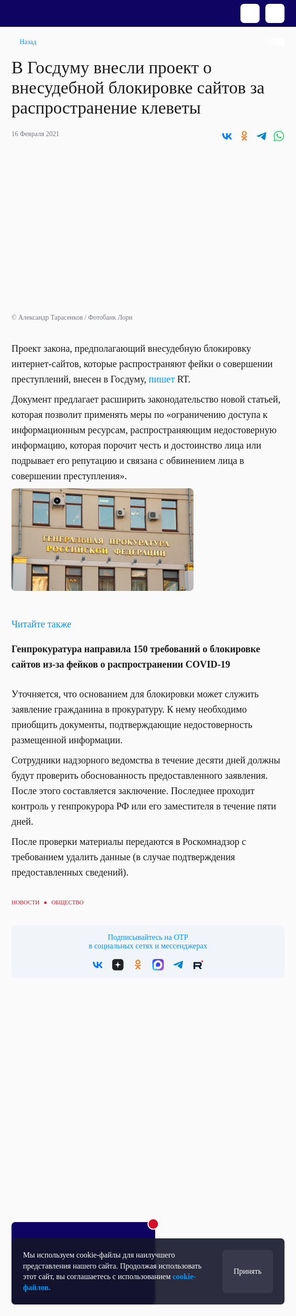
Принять (248, 1271)
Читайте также (41, 624)
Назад (28, 42)
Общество (67, 902)
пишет (162, 379)
